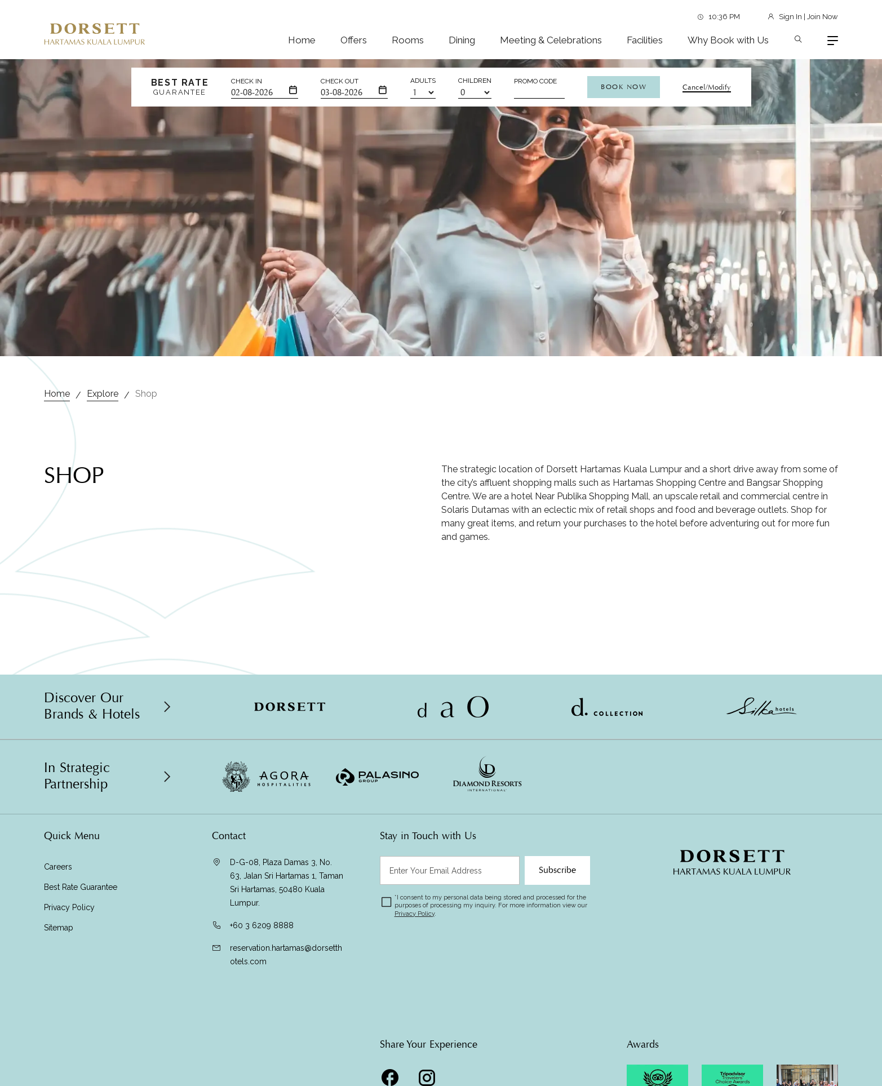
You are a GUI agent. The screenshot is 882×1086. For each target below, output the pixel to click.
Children (474, 81)
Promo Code (535, 81)
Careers (58, 866)
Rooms (408, 40)
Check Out (339, 81)
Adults (423, 81)
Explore (102, 393)
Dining (462, 40)
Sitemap (58, 927)
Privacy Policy (69, 907)
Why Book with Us (728, 40)
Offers (353, 40)
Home (302, 40)
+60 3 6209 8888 (262, 925)
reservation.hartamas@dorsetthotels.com (286, 954)
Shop (146, 393)
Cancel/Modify (706, 87)
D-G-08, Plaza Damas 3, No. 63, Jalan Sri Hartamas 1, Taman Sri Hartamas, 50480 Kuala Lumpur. (286, 882)
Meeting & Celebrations (551, 40)
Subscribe (557, 870)
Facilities (645, 40)
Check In (246, 81)
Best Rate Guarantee (80, 887)
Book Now (623, 87)
